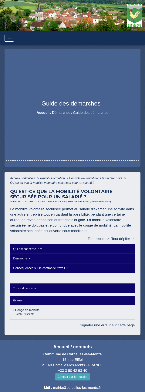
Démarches (61, 113)
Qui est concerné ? (26, 249)
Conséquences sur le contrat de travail (39, 268)
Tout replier (99, 239)
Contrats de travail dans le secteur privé (96, 178)
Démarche (20, 258)
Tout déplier (123, 239)
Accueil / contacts (72, 346)
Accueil (43, 113)
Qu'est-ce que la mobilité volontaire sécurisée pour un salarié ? (52, 182)
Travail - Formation (53, 178)
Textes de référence (25, 288)
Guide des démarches (91, 113)
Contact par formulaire (72, 376)
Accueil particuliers (23, 178)
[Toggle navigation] (9, 38)
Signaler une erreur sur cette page (107, 325)
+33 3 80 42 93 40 (72, 371)
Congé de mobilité (27, 310)
